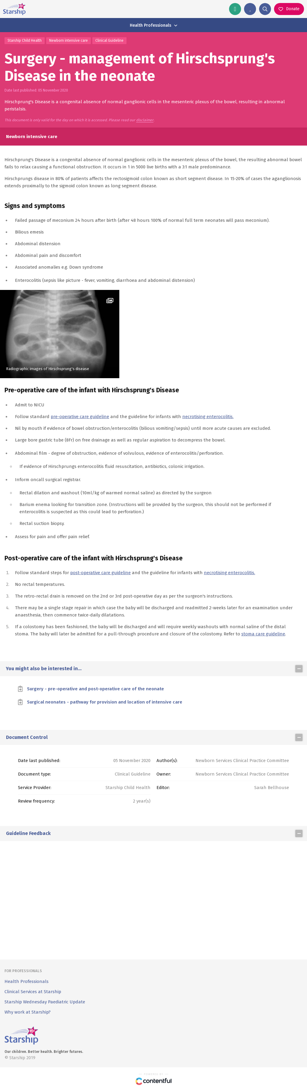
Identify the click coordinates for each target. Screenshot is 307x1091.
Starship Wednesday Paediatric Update (44, 1002)
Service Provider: (34, 787)
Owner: (163, 774)
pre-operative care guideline (80, 416)
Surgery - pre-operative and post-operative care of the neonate (95, 689)
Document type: (34, 774)
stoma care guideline (263, 634)
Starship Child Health (24, 40)
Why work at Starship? (27, 1012)
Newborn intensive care (68, 40)
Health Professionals (26, 981)
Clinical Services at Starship (32, 991)
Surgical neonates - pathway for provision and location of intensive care (104, 702)
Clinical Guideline (109, 40)
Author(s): (166, 760)
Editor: (163, 787)
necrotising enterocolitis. (208, 416)
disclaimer (145, 120)
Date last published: (39, 760)
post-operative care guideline (100, 572)
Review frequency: (36, 801)
